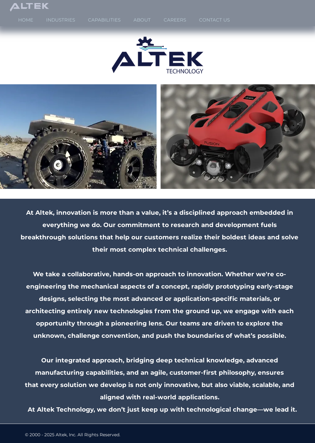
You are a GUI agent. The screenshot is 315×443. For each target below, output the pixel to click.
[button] (60, 20)
